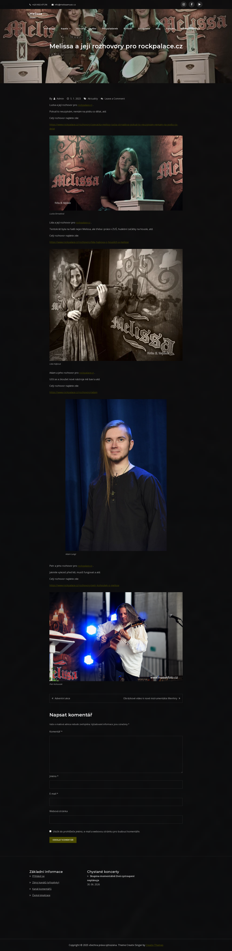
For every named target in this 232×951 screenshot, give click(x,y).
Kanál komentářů (41, 889)
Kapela (64, 28)
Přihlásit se (38, 876)
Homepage (49, 28)
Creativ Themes (154, 945)
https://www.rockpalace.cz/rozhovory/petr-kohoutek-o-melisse (84, 585)
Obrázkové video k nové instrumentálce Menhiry (150, 698)
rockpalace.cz (85, 105)
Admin (60, 98)
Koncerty (81, 28)
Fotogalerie (144, 28)
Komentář (55, 731)
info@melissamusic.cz (64, 4)
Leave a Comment (115, 98)
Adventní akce (62, 698)
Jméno (53, 776)
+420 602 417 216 (38, 4)
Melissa (35, 14)
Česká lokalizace (41, 895)
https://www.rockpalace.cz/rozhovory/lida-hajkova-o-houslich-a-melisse (89, 242)
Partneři (128, 28)
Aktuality (93, 98)
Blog (158, 28)
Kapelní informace (190, 28)
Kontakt (170, 28)
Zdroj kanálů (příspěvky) (45, 882)
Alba (94, 28)
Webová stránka (58, 811)
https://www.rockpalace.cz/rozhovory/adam (73, 392)
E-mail (53, 793)
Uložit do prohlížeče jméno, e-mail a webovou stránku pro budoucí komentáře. (96, 831)
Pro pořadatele (110, 28)
